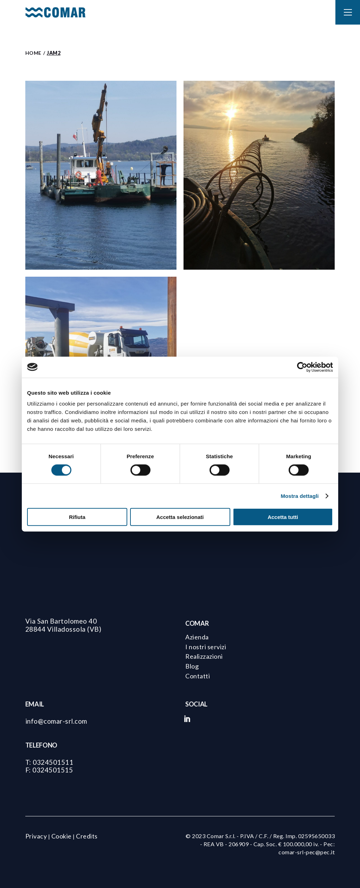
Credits (87, 836)
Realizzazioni (204, 656)
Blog (192, 666)
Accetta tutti (283, 517)
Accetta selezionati (180, 517)
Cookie (61, 836)
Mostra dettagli (300, 496)
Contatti (197, 676)
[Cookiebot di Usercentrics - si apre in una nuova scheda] (302, 367)
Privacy (36, 836)
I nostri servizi (205, 647)
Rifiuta (77, 517)
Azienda (197, 637)
